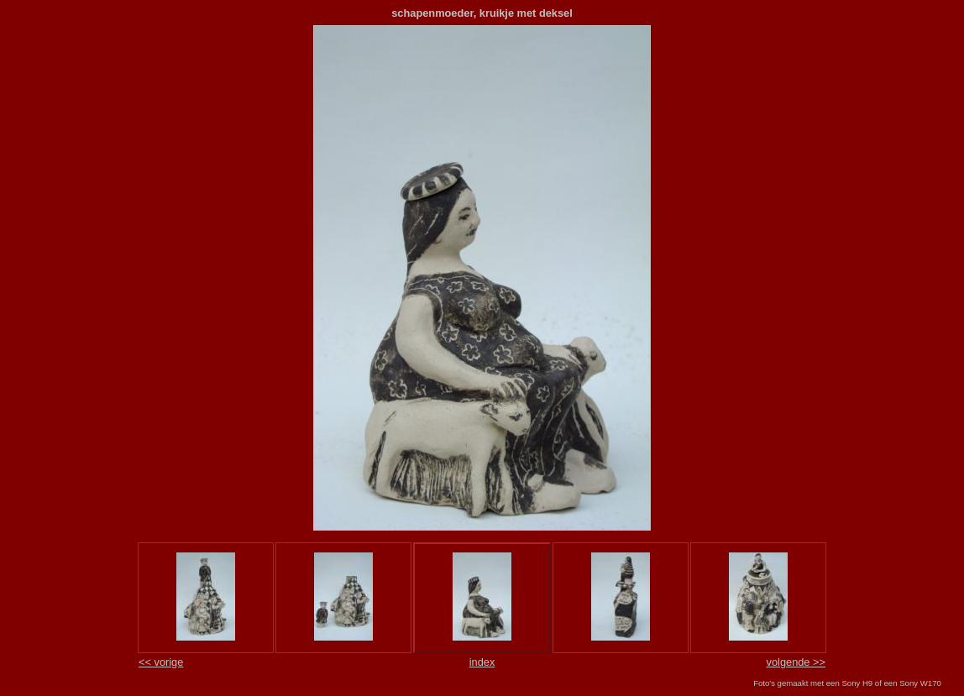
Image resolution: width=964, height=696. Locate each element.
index (482, 662)
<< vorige (161, 662)
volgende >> (796, 662)
